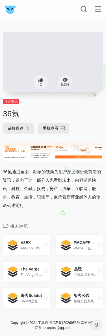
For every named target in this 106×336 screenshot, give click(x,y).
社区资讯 (11, 102)
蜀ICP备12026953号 (64, 323)
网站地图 (87, 323)
